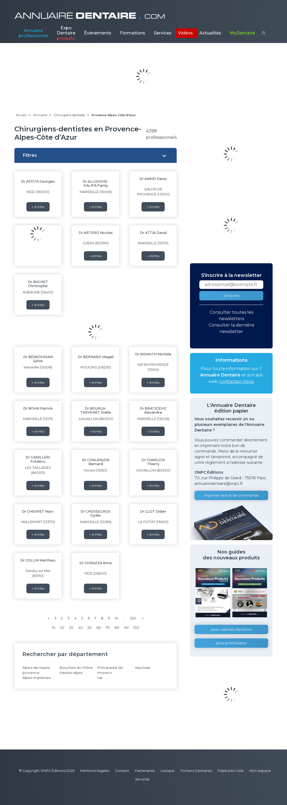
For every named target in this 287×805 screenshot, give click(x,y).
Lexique (168, 771)
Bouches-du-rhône (76, 668)
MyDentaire (242, 33)
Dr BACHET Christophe (38, 284)
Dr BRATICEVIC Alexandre (153, 410)
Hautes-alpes (71, 673)
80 (117, 628)
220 (133, 618)
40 (80, 628)
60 (98, 628)
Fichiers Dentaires (196, 771)
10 (116, 618)
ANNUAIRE (89, 16)
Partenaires (145, 771)
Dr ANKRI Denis (153, 179)
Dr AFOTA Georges (38, 181)
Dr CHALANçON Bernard (95, 462)
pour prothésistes (231, 643)
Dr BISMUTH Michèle (153, 354)
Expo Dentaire (66, 33)
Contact (122, 771)
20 (62, 628)
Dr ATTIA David (153, 233)
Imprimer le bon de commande (231, 495)
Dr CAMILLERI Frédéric (38, 459)
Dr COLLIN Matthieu (37, 560)
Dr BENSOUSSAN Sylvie (38, 359)
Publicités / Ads (231, 771)
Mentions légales (94, 771)
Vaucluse (142, 668)
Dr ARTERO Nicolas (96, 233)
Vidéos (185, 33)
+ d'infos (38, 207)
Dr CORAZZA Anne (95, 563)
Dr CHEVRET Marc (38, 511)
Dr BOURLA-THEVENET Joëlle (95, 410)
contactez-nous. (237, 381)
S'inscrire (231, 296)
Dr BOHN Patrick (38, 408)
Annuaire (33, 33)
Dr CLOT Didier (153, 511)
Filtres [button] (30, 155)
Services (163, 33)
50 (89, 628)
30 (71, 628)
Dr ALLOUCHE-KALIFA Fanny (95, 183)
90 (126, 628)
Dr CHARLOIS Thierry (153, 462)
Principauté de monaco (110, 670)
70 (108, 628)
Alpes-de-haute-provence (36, 670)
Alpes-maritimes (36, 678)
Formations (132, 33)
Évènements (97, 33)
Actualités (210, 33)
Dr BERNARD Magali (96, 357)
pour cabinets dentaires (231, 629)
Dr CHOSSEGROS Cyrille (95, 513)
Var (100, 678)
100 (136, 628)
